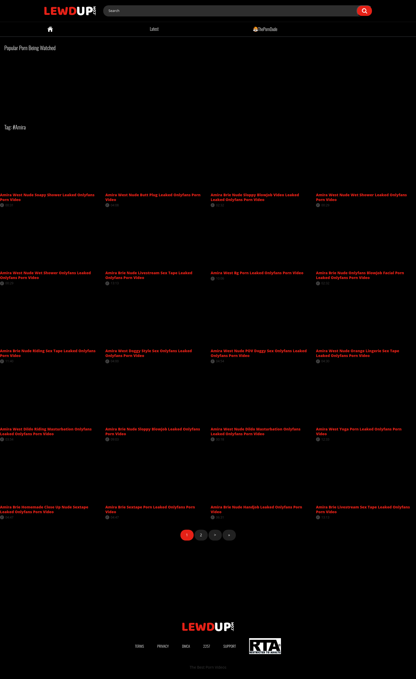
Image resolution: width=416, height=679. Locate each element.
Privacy (163, 646)
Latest (154, 29)
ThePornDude (265, 29)
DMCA (186, 646)
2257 (206, 646)
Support (229, 646)
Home (50, 29)
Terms (139, 646)
